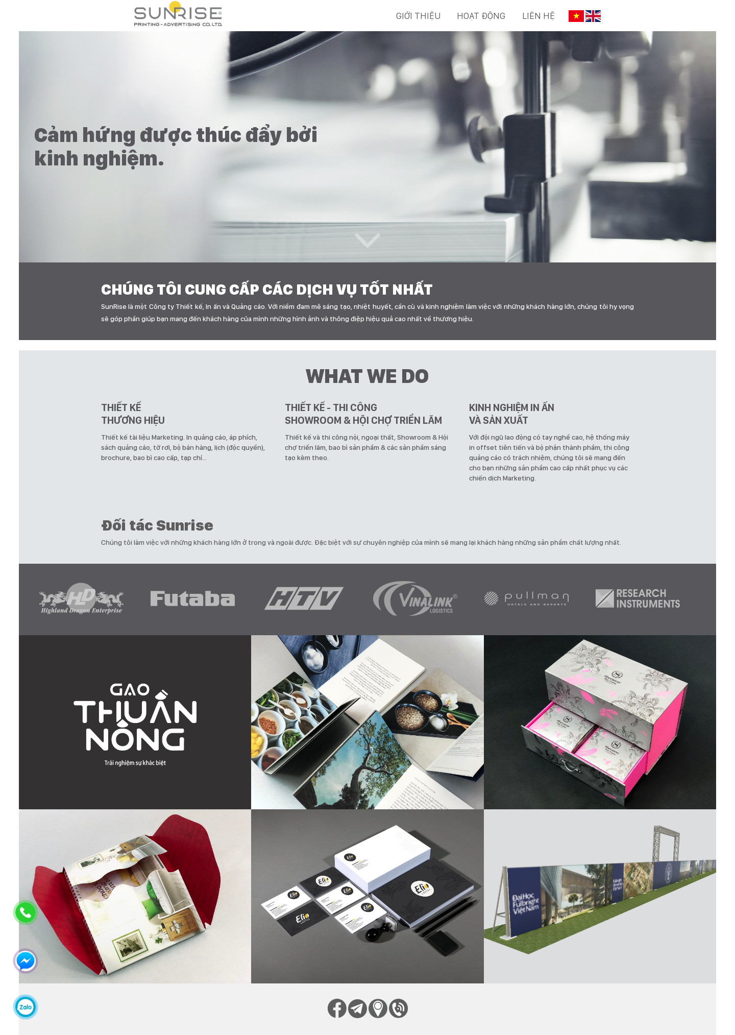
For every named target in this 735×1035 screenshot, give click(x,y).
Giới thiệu (418, 15)
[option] (89, 599)
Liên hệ (538, 15)
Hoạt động (481, 15)
